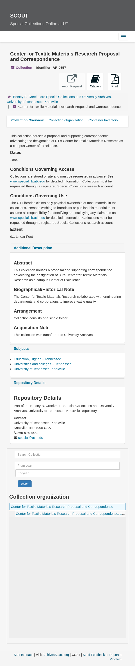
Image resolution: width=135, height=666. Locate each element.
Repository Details (29, 383)
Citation (95, 81)
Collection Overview (27, 120)
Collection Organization (65, 120)
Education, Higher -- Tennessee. (38, 359)
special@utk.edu (30, 438)
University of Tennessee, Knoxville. (40, 369)
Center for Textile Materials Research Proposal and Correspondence (62, 506)
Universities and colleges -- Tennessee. (43, 364)
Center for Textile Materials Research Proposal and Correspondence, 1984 (72, 513)
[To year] (67, 473)
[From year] (67, 465)
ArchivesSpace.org (56, 655)
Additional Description (33, 248)
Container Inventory (103, 120)
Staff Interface (23, 655)
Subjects (21, 349)
